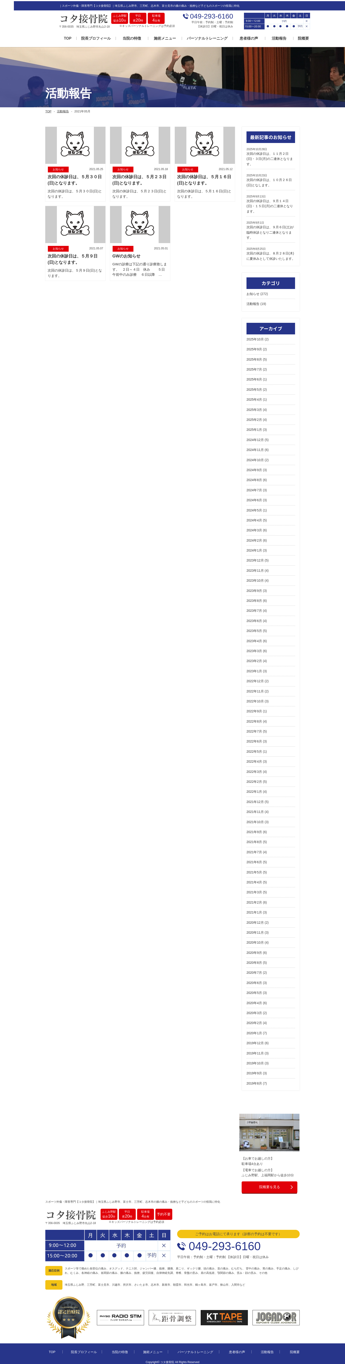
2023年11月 (255, 568)
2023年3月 (254, 649)
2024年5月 (254, 508)
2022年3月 (254, 769)
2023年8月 (254, 598)
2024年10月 (255, 458)
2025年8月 (254, 357)
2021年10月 (255, 820)
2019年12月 (255, 1041)
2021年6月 (254, 860)
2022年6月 (254, 739)
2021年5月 (254, 870)
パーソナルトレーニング (193, 37)
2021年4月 (254, 880)
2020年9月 (254, 950)
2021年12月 (255, 800)
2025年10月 (255, 337)
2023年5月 (254, 629)
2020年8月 (254, 960)
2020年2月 (254, 1021)
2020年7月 (254, 971)
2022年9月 (254, 709)
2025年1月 (254, 428)
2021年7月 (254, 850)
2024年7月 (254, 488)
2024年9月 (254, 468)
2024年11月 (255, 448)
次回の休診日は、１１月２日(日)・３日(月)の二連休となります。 (269, 157)
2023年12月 (255, 558)
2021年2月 (254, 900)
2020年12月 (255, 920)
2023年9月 (254, 588)
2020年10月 (255, 940)
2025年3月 (254, 407)
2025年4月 (254, 398)
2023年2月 (254, 659)
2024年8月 (254, 478)
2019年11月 (255, 1051)
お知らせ (252, 292)
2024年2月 (254, 538)
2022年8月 (254, 719)
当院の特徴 (118, 37)
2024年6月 (254, 498)
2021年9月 (254, 830)
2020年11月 (255, 930)
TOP (54, 37)
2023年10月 (255, 578)
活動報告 (265, 37)
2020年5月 (254, 991)
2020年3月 (254, 1011)
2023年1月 (254, 669)
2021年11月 (255, 810)
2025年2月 (254, 417)
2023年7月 (254, 609)
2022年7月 (254, 729)
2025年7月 (254, 367)
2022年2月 (254, 779)
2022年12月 (255, 679)
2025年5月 (254, 387)
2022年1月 (254, 790)
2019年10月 (255, 1061)
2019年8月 (254, 1081)
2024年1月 (254, 548)
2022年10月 (255, 699)
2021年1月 (254, 910)
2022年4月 (254, 759)
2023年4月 (254, 639)
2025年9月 (254, 347)
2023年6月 (254, 619)
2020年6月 (254, 981)
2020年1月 (254, 1031)
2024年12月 (255, 438)
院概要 (289, 37)
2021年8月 (254, 840)
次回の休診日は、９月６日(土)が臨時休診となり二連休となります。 (270, 230)
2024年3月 (254, 528)
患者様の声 (235, 37)
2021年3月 (254, 890)
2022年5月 (254, 749)
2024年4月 (254, 518)
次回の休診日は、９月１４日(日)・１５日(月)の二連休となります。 (269, 204)
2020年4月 (254, 1001)
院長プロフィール (82, 37)
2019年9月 (254, 1071)
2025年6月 (254, 377)
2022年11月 (255, 689)
